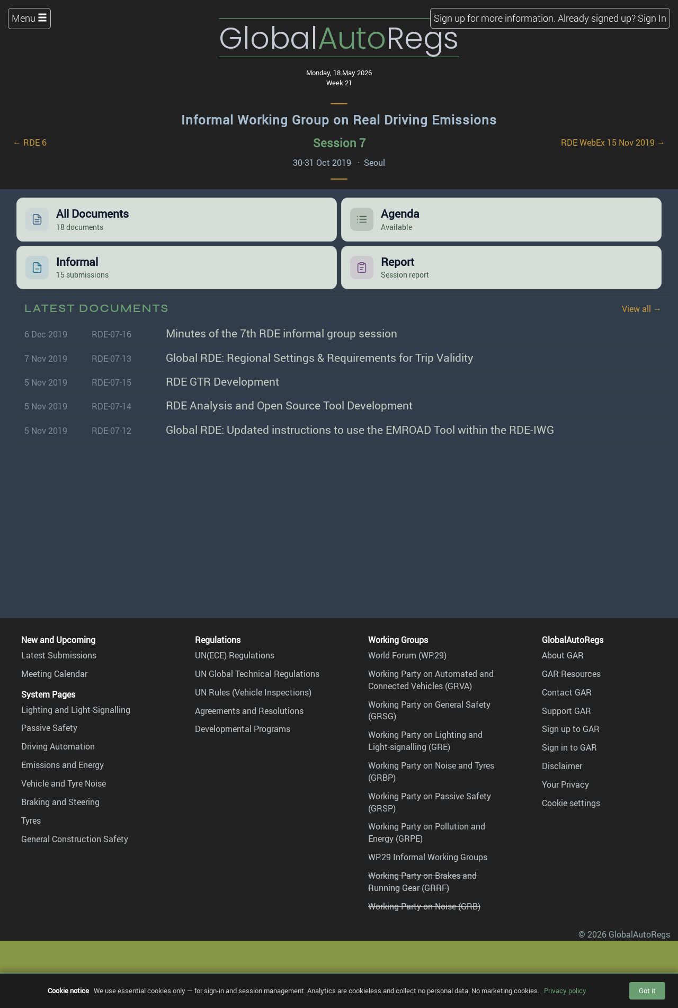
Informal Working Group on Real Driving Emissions (339, 119)
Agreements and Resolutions (249, 711)
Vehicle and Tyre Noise (63, 783)
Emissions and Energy (62, 765)
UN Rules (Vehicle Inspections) (253, 692)
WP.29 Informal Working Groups (427, 857)
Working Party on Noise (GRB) (424, 906)
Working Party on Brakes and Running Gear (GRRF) (422, 882)
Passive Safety (49, 728)
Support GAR (566, 711)
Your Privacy (565, 784)
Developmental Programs (242, 729)
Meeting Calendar (54, 674)
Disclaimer (562, 766)
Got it (647, 990)
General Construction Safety (74, 839)
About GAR (563, 655)
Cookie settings (571, 803)
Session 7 (339, 143)
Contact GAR (567, 692)
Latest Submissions (58, 655)
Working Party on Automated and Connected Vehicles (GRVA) (431, 680)
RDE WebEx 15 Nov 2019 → (613, 142)
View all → (642, 309)
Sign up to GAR (571, 729)
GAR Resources (571, 674)
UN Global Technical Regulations (257, 674)
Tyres (31, 820)
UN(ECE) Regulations (234, 655)
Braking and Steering (60, 802)
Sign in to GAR (569, 747)
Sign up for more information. (495, 18)
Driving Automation (58, 746)
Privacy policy (565, 990)
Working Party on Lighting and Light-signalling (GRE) (425, 741)
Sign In (652, 18)
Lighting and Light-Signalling (75, 710)
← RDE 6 (30, 142)
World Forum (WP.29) (407, 655)
